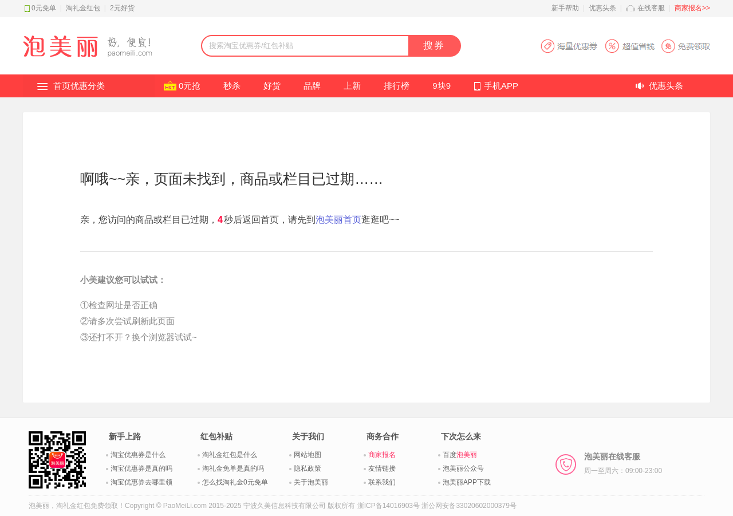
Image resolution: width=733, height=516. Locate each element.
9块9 (441, 85)
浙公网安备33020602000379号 (468, 506)
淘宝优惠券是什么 (138, 455)
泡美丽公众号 (463, 468)
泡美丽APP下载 (467, 482)
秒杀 (232, 85)
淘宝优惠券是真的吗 (141, 468)
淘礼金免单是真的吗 (233, 468)
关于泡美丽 (311, 482)
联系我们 (382, 482)
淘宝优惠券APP (625, 46)
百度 (460, 455)
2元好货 (122, 8)
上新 (352, 85)
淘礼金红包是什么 (229, 455)
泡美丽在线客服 (623, 463)
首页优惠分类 (79, 85)
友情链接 (382, 468)
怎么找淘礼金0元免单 (235, 482)
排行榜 (396, 85)
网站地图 (307, 455)
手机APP (501, 85)
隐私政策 (307, 468)
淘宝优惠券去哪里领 (141, 482)
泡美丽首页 (338, 219)
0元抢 (189, 85)
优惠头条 (602, 8)
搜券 (434, 45)
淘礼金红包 (83, 8)
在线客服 (651, 8)
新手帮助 (565, 8)
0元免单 (43, 8)
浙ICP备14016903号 (388, 506)
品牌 (312, 85)
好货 (272, 85)
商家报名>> (692, 8)
